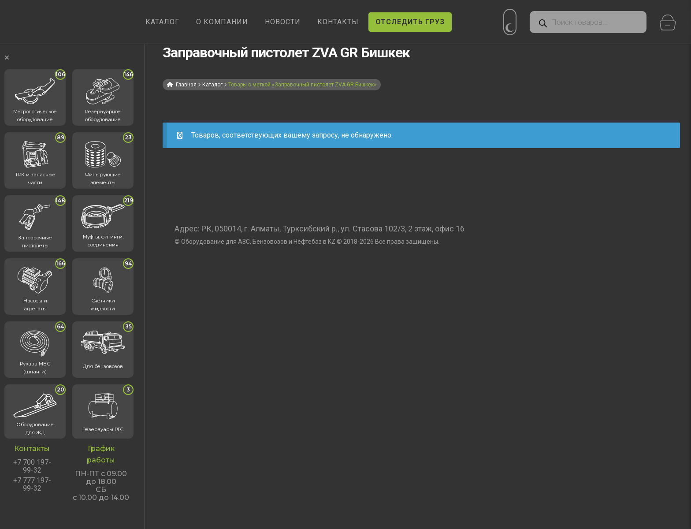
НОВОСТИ (283, 22)
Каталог (212, 85)
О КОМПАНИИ (222, 22)
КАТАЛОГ (162, 22)
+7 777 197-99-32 (32, 484)
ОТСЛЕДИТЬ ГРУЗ (410, 22)
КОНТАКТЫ (338, 22)
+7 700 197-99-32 (32, 466)
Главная (186, 85)
